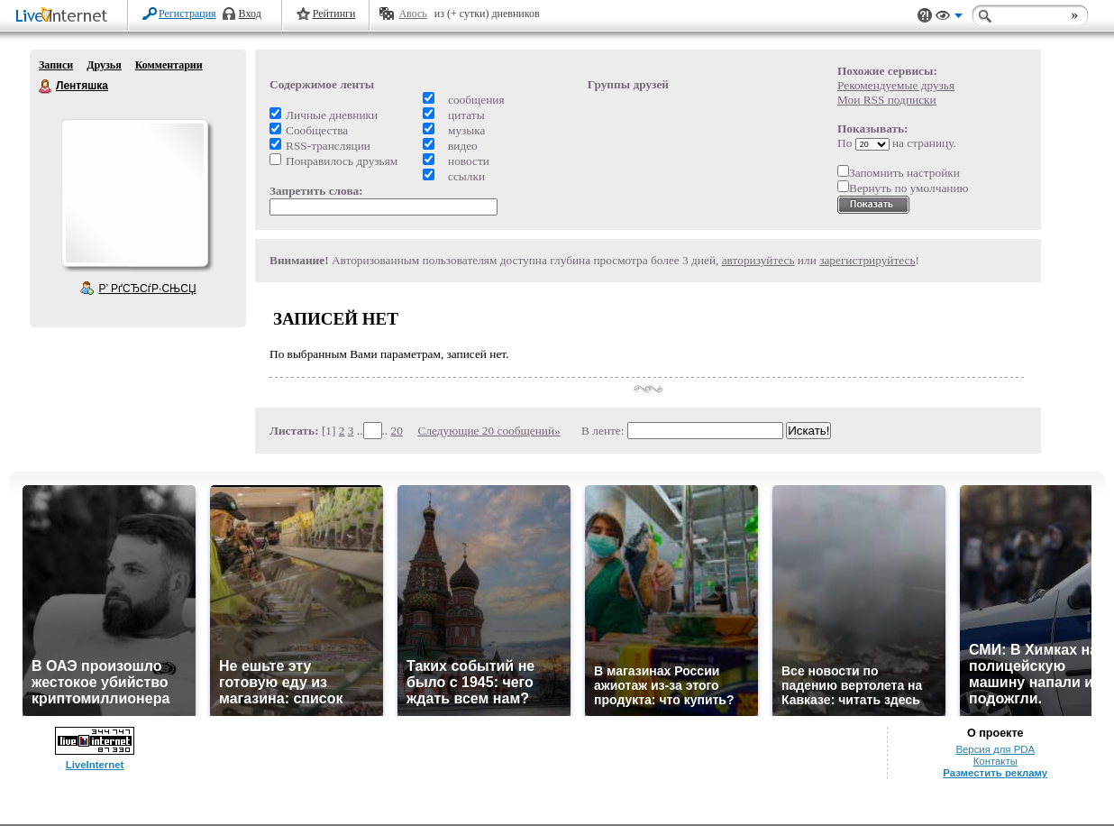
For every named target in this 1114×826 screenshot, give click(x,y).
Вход (250, 13)
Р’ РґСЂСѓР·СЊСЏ (147, 288)
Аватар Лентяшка (134, 193)
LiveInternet (65, 16)
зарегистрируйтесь (867, 260)
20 (397, 430)
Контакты (995, 761)
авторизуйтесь (758, 260)
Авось (412, 13)
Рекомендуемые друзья (895, 85)
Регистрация (187, 13)
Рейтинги (334, 13)
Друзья (104, 65)
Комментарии (169, 65)
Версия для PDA (995, 749)
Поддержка (925, 15)
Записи (56, 65)
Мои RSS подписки (886, 99)
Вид (949, 18)
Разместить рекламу (995, 772)
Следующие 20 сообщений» (489, 430)
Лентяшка (46, 86)
